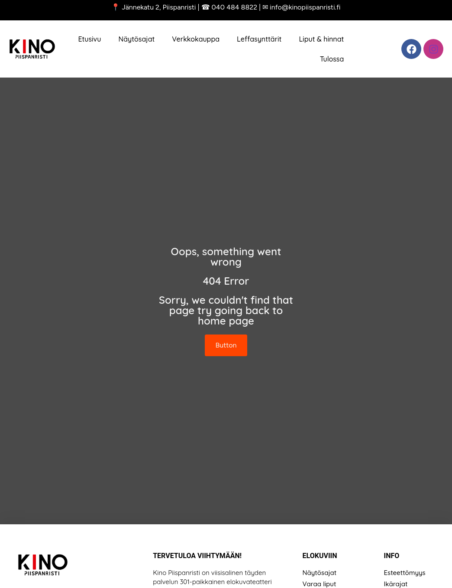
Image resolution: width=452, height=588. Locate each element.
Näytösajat (136, 39)
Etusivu (89, 39)
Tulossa (332, 59)
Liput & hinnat (321, 39)
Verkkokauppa (196, 39)
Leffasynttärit (259, 39)
